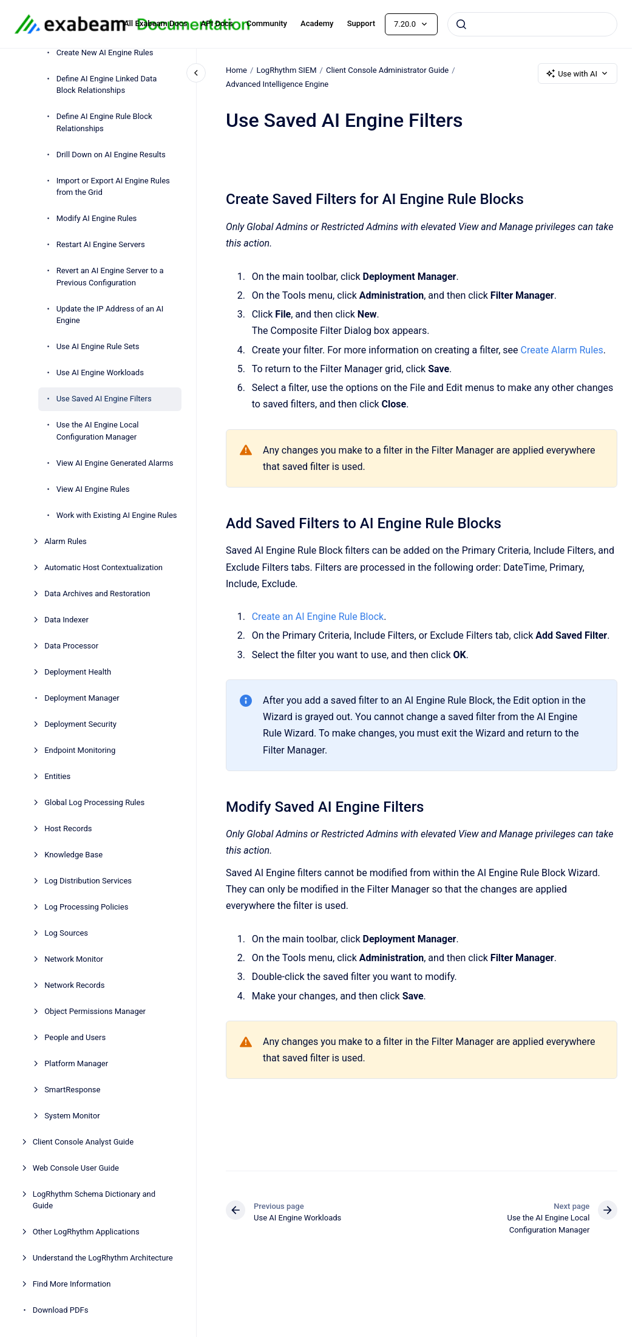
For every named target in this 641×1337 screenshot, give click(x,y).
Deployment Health (77, 671)
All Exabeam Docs (156, 23)
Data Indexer (66, 619)
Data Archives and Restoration (97, 593)
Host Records (68, 828)
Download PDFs (61, 1310)
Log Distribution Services (88, 880)
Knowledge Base (73, 854)
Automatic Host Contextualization (103, 567)
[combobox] (532, 24)
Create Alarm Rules (561, 349)
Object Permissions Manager (95, 1011)
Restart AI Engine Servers (100, 244)
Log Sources (66, 932)
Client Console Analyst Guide (83, 1141)
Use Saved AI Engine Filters (104, 398)
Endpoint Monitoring (79, 750)
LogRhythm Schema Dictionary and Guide (94, 1200)
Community (266, 23)
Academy (316, 23)
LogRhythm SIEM (286, 70)
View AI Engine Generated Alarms (115, 463)
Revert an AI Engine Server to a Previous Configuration (110, 276)
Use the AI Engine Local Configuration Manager (97, 430)
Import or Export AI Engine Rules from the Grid (113, 186)
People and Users (75, 1037)
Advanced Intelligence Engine (277, 84)
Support (361, 23)
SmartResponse (72, 1089)
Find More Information (72, 1283)
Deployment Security (80, 724)
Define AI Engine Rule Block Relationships (104, 122)
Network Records (74, 985)
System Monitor (72, 1115)
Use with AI (577, 73)
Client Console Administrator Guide (387, 70)
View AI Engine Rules (93, 489)
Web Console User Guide (76, 1167)
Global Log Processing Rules (94, 802)
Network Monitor (73, 959)
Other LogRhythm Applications (86, 1231)
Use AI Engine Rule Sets (98, 346)
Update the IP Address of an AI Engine (110, 314)
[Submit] (461, 24)
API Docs (217, 23)
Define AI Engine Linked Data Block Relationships (106, 84)
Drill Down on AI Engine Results (111, 154)
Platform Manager (76, 1063)
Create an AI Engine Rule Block (317, 616)
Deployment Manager (82, 698)
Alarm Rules (65, 541)
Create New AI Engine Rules (105, 52)
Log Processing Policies (86, 906)
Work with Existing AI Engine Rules (116, 515)
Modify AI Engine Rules (96, 218)
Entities (57, 776)
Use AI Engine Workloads (100, 372)
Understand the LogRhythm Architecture (103, 1257)
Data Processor (71, 645)
